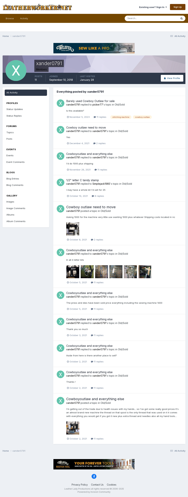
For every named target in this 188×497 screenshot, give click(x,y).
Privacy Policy (80, 484)
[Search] (140, 18)
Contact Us (97, 484)
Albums (10, 214)
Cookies (111, 484)
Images (10, 201)
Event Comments (15, 162)
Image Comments (15, 208)
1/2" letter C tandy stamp (82, 180)
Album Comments (15, 221)
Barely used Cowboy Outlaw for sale (90, 101)
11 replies (100, 117)
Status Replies (14, 115)
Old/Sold (120, 104)
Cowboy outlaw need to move (86, 127)
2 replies (99, 143)
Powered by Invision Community (94, 492)
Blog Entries (12, 178)
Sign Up (178, 7)
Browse (10, 18)
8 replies (98, 196)
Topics (10, 132)
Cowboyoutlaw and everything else (89, 154)
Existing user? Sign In (153, 7)
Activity (24, 18)
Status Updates (14, 109)
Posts (9, 138)
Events (10, 155)
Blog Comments (14, 185)
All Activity (12, 92)
